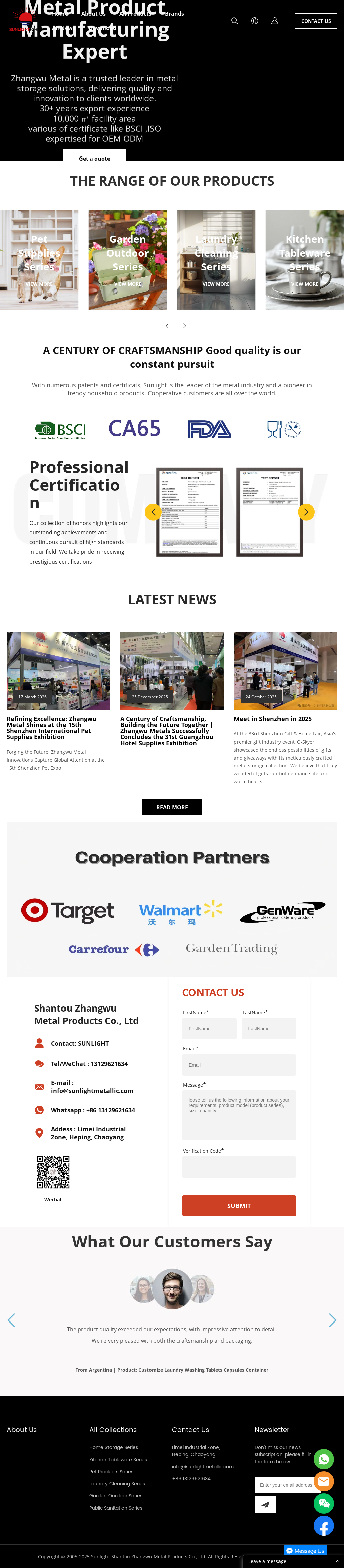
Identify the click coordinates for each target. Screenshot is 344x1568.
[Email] (288, 1485)
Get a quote (94, 158)
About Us (93, 13)
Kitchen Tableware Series (118, 1460)
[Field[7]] (209, 1028)
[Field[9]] (239, 1065)
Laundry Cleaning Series (117, 1484)
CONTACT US (316, 21)
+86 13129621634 (191, 1479)
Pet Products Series (111, 1472)
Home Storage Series (113, 1447)
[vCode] (239, 1167)
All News (63, 28)
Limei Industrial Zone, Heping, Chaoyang (196, 1451)
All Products (135, 13)
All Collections (113, 1430)
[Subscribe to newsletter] (265, 1504)
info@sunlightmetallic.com (203, 1467)
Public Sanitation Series (115, 1508)
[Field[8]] (269, 1028)
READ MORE (172, 807)
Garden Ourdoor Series (115, 1496)
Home (60, 13)
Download (102, 28)
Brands (174, 13)
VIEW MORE (39, 283)
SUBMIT (239, 1206)
